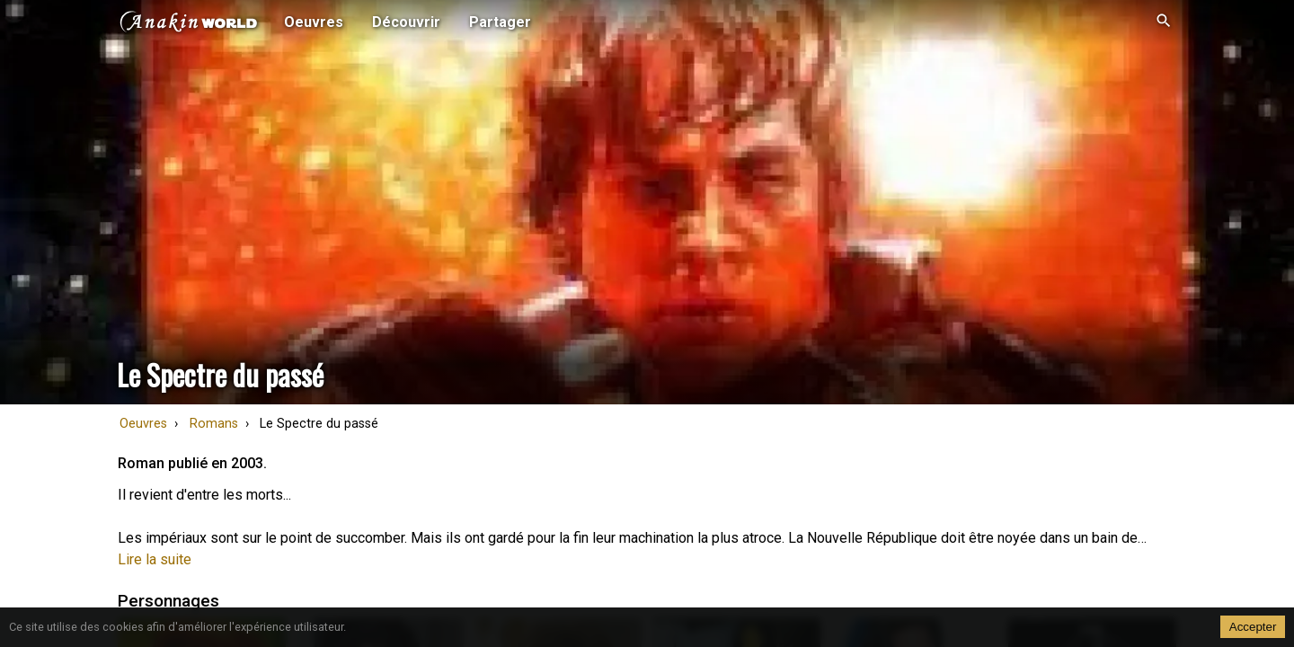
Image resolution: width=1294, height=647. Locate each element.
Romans (214, 423)
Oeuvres (143, 423)
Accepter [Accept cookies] (1253, 627)
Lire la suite (154, 559)
